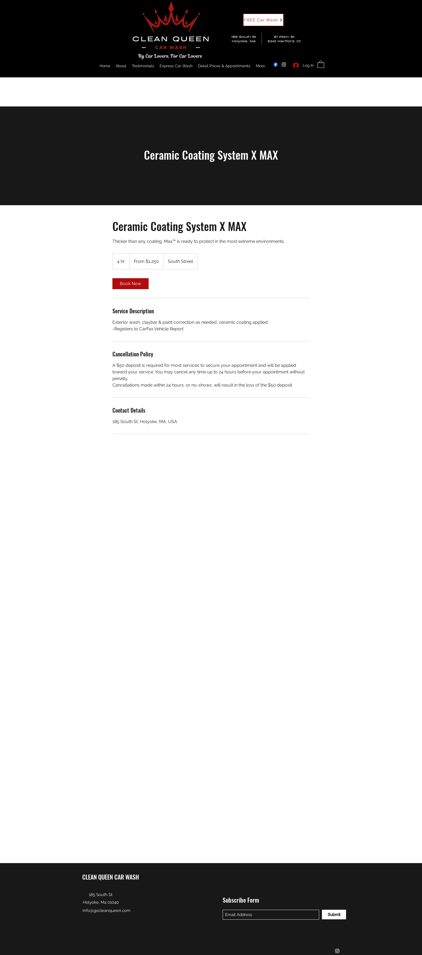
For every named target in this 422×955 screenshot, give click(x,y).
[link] (130, 283)
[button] (263, 20)
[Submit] (334, 914)
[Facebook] (275, 64)
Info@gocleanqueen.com (107, 910)
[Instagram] (284, 64)
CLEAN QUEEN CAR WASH (110, 876)
